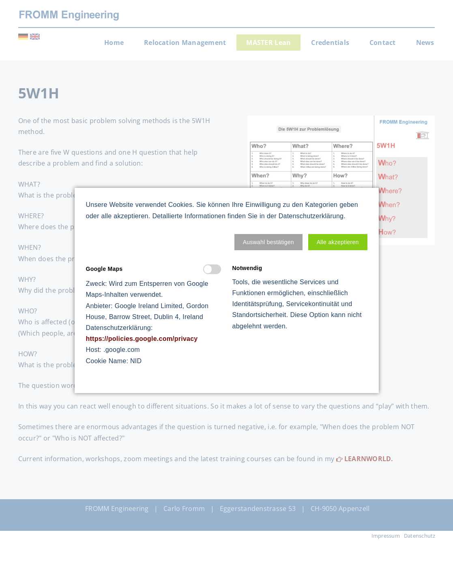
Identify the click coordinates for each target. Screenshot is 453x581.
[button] (268, 242)
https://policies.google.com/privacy (142, 338)
